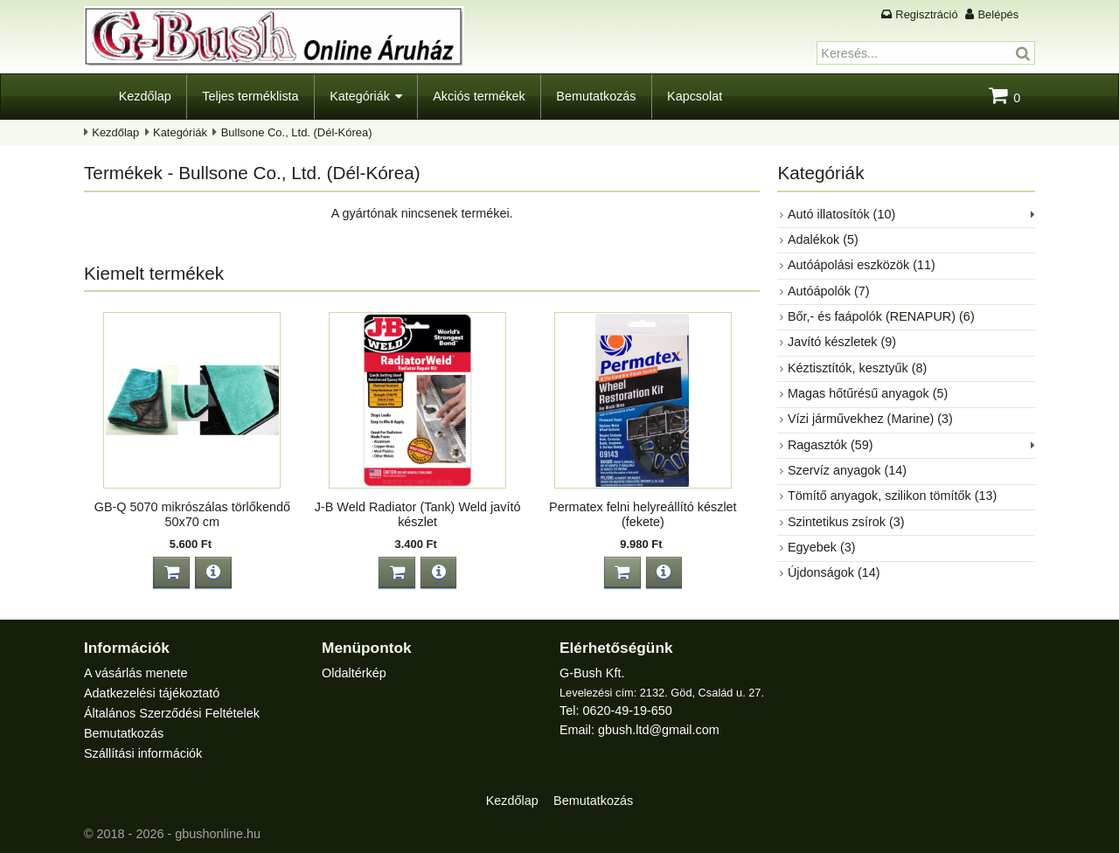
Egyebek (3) (822, 547)
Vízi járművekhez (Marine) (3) (870, 419)
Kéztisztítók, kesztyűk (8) (857, 368)
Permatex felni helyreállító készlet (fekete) (642, 514)
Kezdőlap (145, 96)
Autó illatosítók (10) (841, 214)
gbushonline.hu (218, 834)
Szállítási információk (143, 753)
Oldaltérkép (354, 673)
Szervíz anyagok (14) (847, 470)
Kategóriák (360, 96)
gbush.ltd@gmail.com (658, 730)
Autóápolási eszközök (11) (861, 265)
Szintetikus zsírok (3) (846, 522)
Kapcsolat (694, 96)
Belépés (997, 14)
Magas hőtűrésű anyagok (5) (868, 393)
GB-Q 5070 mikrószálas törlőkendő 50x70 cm (192, 514)
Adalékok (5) (823, 239)
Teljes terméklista (250, 96)
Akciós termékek (479, 96)
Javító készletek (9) (842, 342)
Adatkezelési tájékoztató (151, 693)
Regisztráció (926, 14)
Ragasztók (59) (830, 445)
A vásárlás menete (135, 673)
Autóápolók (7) (829, 291)
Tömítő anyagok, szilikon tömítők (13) (892, 496)
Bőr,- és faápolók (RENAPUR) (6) (881, 316)
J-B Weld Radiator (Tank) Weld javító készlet (417, 514)
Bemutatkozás (596, 96)
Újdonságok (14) (834, 572)
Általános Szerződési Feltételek (172, 713)
